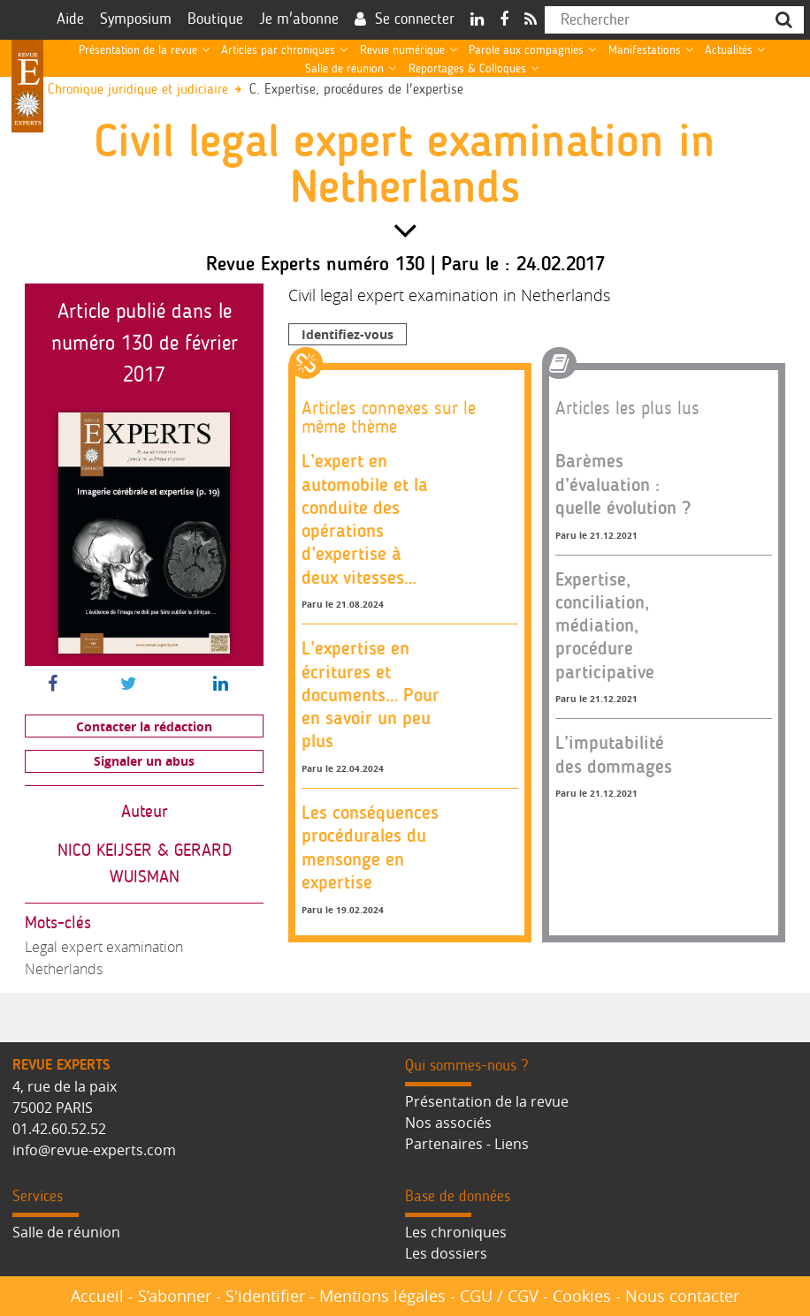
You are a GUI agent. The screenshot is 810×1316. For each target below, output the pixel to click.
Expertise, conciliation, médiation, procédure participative (604, 625)
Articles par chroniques (278, 50)
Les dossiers (446, 1253)
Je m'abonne (299, 19)
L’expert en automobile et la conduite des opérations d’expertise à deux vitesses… (365, 518)
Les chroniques (456, 1232)
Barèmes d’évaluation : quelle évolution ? (623, 484)
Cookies (582, 1295)
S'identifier (265, 1295)
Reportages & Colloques (467, 69)
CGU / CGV (499, 1295)
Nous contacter (682, 1295)
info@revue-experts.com (94, 1150)
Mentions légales (382, 1295)
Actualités (729, 50)
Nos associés (448, 1122)
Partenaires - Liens (467, 1143)
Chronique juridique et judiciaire (138, 89)
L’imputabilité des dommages (613, 753)
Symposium (136, 19)
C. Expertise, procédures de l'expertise (356, 89)
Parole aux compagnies (526, 50)
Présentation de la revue (138, 50)
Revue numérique (402, 50)
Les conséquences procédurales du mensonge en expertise (370, 847)
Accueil (97, 1295)
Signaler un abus (144, 761)
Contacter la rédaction (144, 726)
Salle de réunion (344, 69)
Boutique (215, 19)
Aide (70, 19)
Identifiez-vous (348, 334)
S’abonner (174, 1295)
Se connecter (415, 19)
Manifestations (644, 50)
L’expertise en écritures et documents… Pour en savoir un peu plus (370, 694)
